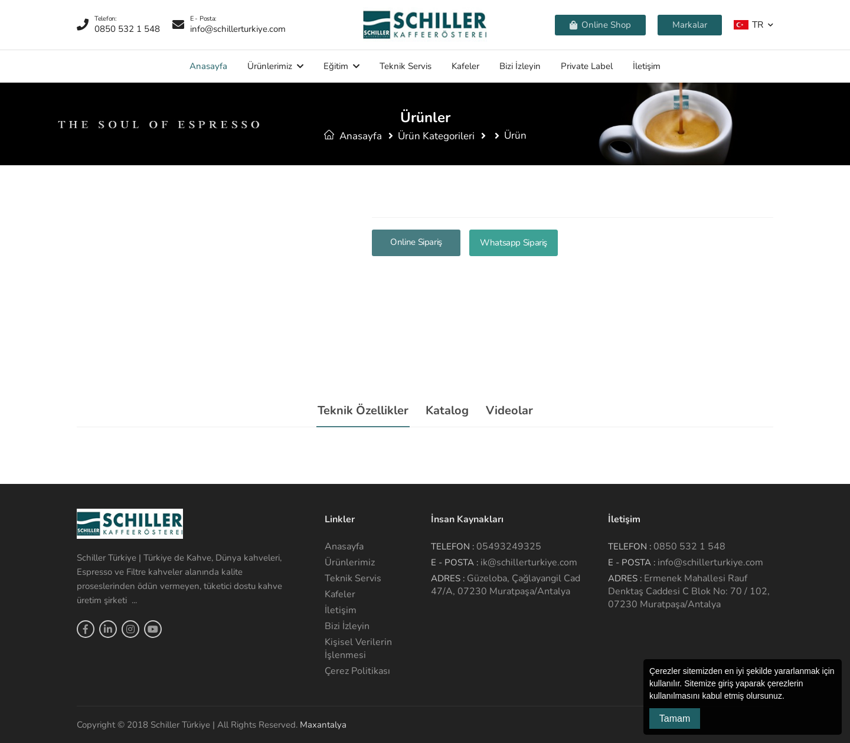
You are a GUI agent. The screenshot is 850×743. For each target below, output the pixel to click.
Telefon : (452, 546)
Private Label (587, 66)
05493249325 (508, 546)
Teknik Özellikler (363, 410)
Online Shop (600, 25)
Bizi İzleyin (520, 66)
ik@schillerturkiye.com (528, 562)
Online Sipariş (416, 242)
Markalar (689, 25)
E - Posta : (454, 562)
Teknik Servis (405, 66)
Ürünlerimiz (269, 66)
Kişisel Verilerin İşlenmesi (358, 649)
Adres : (448, 578)
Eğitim (335, 66)
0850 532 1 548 (689, 546)
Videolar (509, 410)
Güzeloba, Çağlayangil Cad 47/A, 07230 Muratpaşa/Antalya (505, 585)
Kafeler (465, 66)
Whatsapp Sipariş (513, 242)
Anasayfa (208, 66)
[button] (788, 697)
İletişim (647, 66)
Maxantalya (323, 725)
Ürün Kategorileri (436, 136)
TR (748, 24)
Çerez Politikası (357, 671)
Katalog (447, 410)
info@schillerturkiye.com (710, 562)
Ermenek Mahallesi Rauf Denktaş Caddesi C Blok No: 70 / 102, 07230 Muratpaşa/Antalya (689, 591)
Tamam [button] (674, 718)
